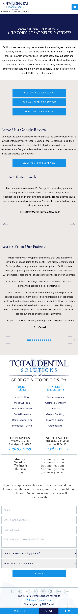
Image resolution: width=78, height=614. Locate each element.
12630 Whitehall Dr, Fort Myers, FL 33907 (20, 443)
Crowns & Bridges (55, 420)
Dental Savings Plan (22, 420)
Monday (19, 459)
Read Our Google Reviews (39, 92)
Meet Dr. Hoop (22, 397)
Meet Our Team (22, 403)
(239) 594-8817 (57, 448)
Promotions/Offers (22, 426)
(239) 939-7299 (20, 448)
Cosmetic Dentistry (55, 403)
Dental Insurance (22, 414)
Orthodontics (55, 426)
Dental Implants (55, 397)
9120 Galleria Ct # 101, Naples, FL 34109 (57, 443)
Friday (19, 472)
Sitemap (31, 600)
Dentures (55, 409)
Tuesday (19, 462)
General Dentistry (55, 414)
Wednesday (21, 465)
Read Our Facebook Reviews (39, 102)
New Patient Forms (22, 409)
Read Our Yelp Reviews (39, 111)
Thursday (20, 469)
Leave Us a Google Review (39, 163)
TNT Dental (48, 604)
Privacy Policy (43, 600)
